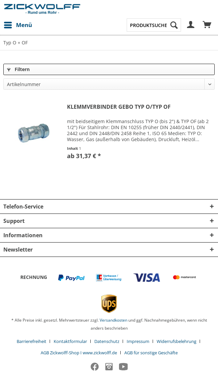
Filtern (18, 69)
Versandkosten (113, 320)
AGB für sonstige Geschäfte (151, 353)
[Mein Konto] (191, 25)
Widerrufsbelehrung (176, 341)
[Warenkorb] (207, 25)
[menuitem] (17, 25)
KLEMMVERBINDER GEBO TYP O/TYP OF (119, 106)
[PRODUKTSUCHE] (154, 25)
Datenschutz (106, 341)
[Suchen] (174, 25)
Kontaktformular (70, 341)
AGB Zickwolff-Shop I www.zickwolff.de (79, 353)
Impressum (138, 341)
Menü (18, 24)
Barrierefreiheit (31, 341)
